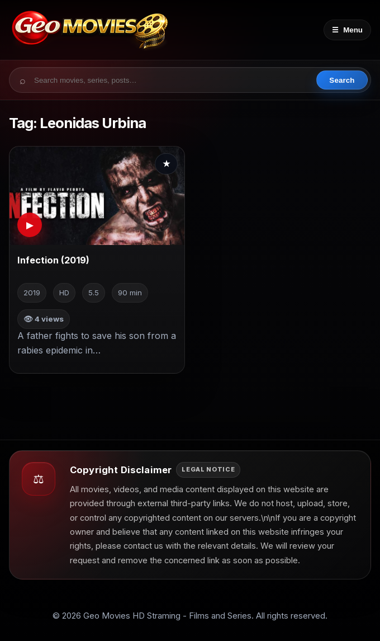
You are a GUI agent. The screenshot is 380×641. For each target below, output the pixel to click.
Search (341, 80)
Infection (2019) (53, 260)
